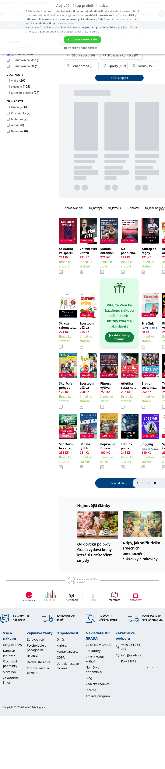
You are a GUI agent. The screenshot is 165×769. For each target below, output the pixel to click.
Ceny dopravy (12, 645)
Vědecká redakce (98, 684)
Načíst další (119, 483)
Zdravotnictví (36, 639)
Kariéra (62, 645)
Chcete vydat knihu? (95, 659)
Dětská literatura (39, 662)
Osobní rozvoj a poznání (38, 670)
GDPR (61, 657)
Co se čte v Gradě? (98, 645)
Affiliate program (98, 696)
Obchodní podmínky (10, 663)
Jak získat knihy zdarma (119, 337)
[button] (82, 48)
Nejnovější (95, 208)
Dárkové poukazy (9, 653)
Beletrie (32, 656)
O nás (61, 639)
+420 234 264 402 (128, 647)
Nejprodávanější (72, 208)
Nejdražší (133, 208)
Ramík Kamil (149, 328)
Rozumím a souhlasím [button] (82, 39)
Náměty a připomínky (94, 669)
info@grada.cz (128, 655)
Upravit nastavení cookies (69, 666)
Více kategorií (119, 78)
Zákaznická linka (11, 680)
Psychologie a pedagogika (36, 647)
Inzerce (91, 690)
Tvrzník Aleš (149, 448)
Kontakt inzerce (68, 651)
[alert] (82, 27)
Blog (89, 678)
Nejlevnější (115, 208)
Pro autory (93, 651)
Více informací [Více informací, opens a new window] (91, 31)
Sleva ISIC (10, 672)
